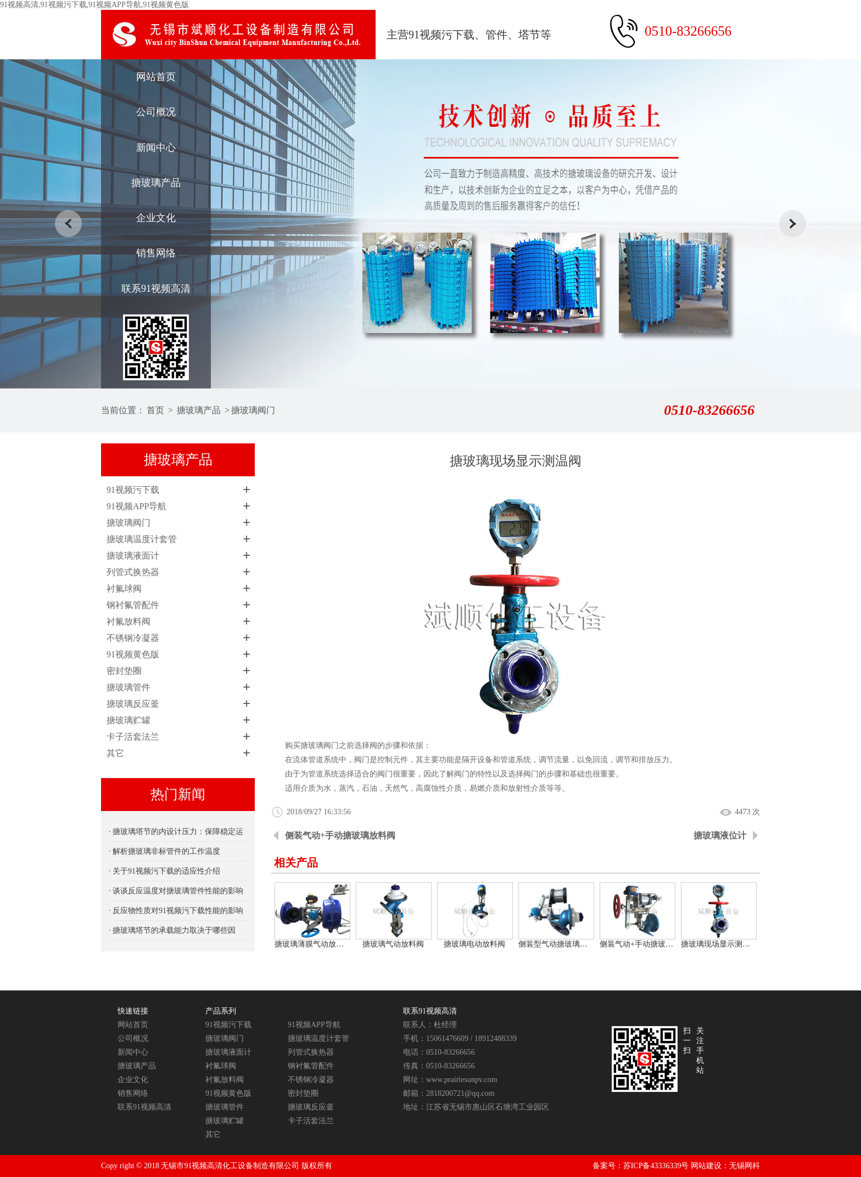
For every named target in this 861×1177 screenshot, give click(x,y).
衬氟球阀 (124, 588)
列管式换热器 (133, 572)
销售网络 (156, 252)
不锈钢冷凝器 (133, 638)
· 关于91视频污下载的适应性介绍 (164, 871)
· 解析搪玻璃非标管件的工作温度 (164, 851)
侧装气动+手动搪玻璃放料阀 (340, 835)
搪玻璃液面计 (133, 555)
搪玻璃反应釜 (133, 703)
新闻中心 (156, 147)
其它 (115, 753)
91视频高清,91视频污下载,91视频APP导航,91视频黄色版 (94, 5)
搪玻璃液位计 (720, 835)
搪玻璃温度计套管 (142, 539)
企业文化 (156, 217)
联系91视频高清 (156, 288)
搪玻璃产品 (156, 182)
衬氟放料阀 (128, 621)
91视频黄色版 (133, 654)
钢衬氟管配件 (133, 605)
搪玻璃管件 (128, 687)
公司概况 (156, 111)
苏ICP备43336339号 (656, 1166)
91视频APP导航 (136, 506)
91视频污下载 (133, 489)
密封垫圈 (124, 670)
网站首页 (156, 76)
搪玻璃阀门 (253, 410)
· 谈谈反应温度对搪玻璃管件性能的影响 (176, 891)
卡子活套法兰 (133, 736)
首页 (155, 410)
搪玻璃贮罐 (128, 720)
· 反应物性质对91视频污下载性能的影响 (176, 910)
